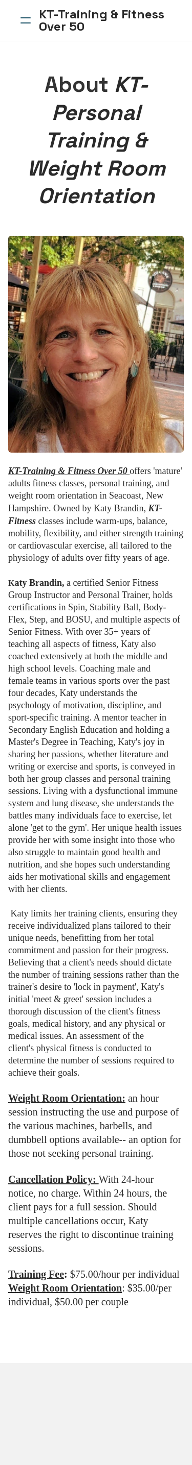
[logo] (109, 20)
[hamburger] (25, 20)
